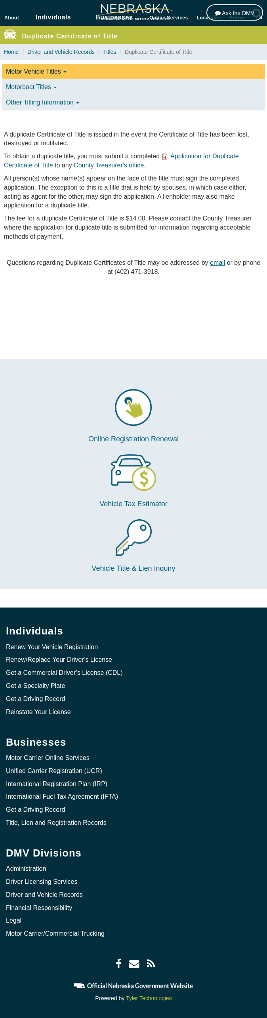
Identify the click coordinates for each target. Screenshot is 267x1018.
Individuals (53, 17)
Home (11, 52)
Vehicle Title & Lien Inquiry (133, 568)
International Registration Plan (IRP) (56, 784)
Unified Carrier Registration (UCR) (54, 770)
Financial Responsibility (39, 907)
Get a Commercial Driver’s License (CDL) (64, 672)
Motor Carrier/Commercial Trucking (55, 933)
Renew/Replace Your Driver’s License (59, 659)
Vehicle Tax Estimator (133, 504)
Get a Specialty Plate (35, 685)
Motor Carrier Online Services (48, 757)
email (217, 262)
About (11, 18)
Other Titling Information (42, 102)
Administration (26, 868)
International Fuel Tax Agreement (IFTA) (62, 796)
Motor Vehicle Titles (36, 71)
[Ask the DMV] (234, 12)
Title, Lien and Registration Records (56, 822)
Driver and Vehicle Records (61, 52)
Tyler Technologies (149, 998)
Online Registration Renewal (133, 439)
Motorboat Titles (31, 87)
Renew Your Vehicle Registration (52, 647)
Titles (109, 52)
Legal (13, 920)
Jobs (10, 37)
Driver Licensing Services (42, 881)
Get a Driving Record (35, 698)
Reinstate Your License (38, 711)
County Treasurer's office (109, 165)
